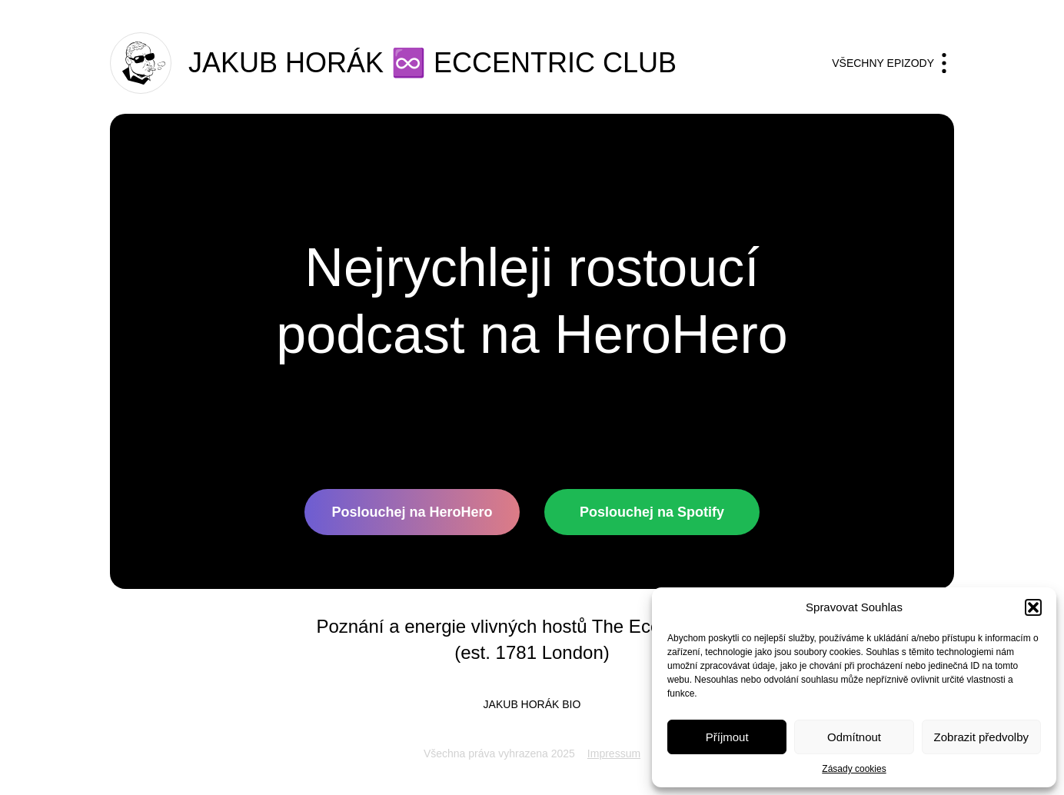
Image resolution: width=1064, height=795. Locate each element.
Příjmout (727, 736)
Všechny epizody (893, 63)
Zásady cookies (854, 768)
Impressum (613, 753)
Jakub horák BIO (532, 704)
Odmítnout (854, 736)
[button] (1033, 607)
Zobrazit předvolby (981, 736)
